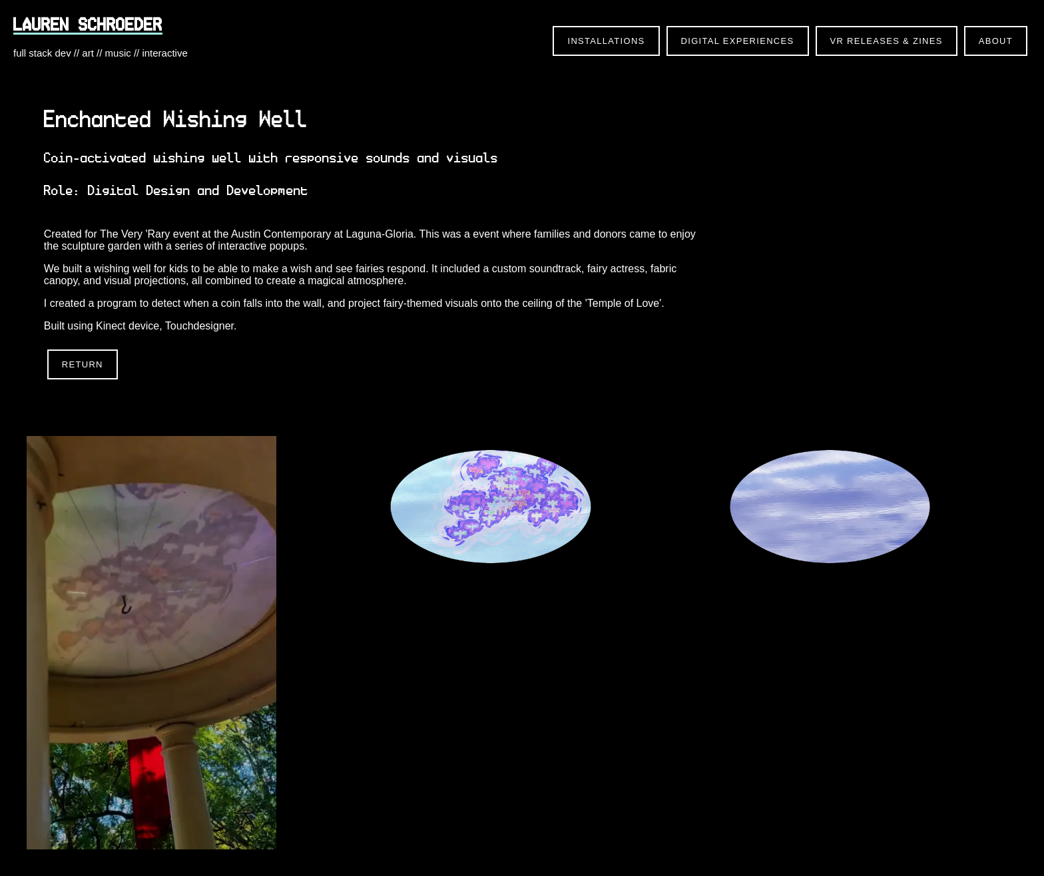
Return (82, 364)
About (996, 41)
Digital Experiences (737, 41)
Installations (606, 41)
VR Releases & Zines (886, 41)
